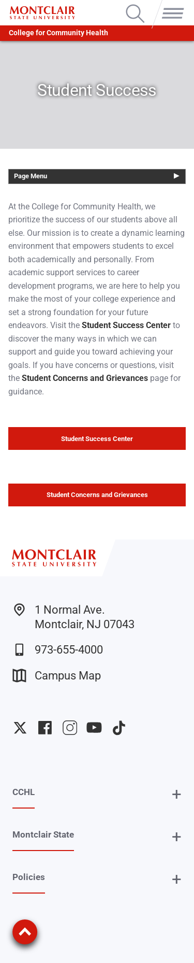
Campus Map (56, 676)
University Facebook (45, 727)
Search (135, 5)
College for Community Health (58, 33)
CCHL (23, 792)
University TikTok (119, 727)
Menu (170, 5)
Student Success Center (97, 439)
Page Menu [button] (30, 176)
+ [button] (177, 794)
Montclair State (43, 834)
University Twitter (20, 727)
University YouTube (94, 727)
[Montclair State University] (42, 12)
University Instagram (70, 727)
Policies (28, 877)
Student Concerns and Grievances (97, 495)
